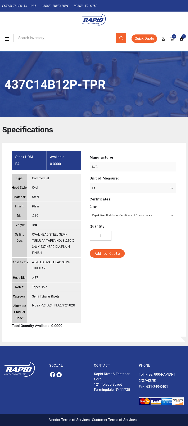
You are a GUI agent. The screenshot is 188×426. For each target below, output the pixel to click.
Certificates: (101, 199)
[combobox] (133, 188)
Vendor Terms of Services (69, 420)
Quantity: (98, 226)
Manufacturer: (102, 157)
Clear (93, 207)
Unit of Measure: (104, 178)
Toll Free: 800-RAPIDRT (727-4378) (157, 377)
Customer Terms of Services (114, 420)
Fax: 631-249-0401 (153, 387)
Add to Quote (107, 253)
